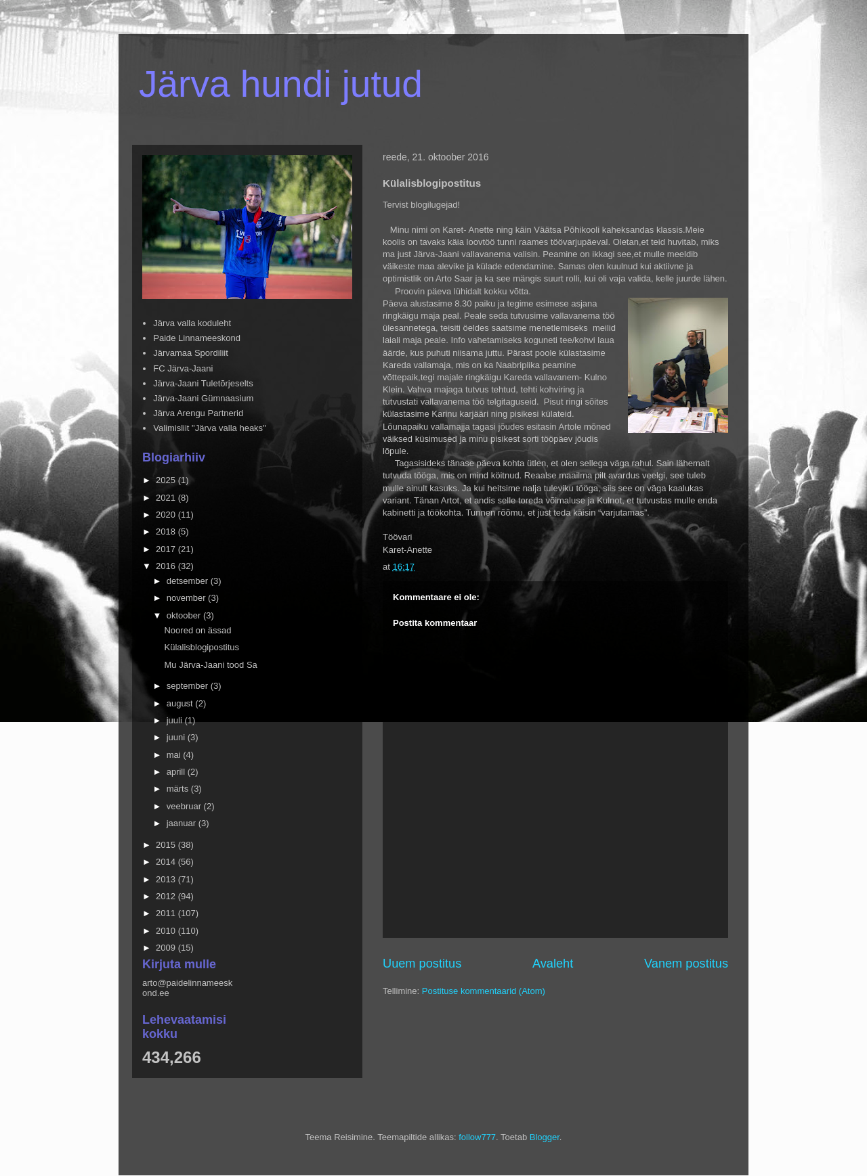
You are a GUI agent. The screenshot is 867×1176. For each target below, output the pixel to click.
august (181, 703)
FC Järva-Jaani (183, 368)
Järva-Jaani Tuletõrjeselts (203, 383)
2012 (167, 896)
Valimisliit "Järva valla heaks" (209, 428)
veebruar (185, 806)
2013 (167, 879)
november (187, 598)
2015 (167, 845)
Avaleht (552, 963)
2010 (167, 931)
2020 (167, 515)
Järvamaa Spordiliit (190, 353)
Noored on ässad (197, 630)
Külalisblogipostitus (201, 647)
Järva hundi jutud (281, 84)
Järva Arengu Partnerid (198, 413)
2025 (167, 480)
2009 (167, 948)
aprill (177, 772)
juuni (177, 737)
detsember (189, 581)
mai (175, 755)
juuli (176, 720)
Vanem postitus (686, 963)
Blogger (544, 1137)
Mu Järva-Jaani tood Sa (210, 665)
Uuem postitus (422, 963)
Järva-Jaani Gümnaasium (203, 398)
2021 (167, 498)
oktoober (185, 615)
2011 (167, 913)
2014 (167, 862)
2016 (167, 566)
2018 (167, 531)
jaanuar (182, 823)
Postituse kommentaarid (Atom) (483, 991)
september (189, 686)
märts (179, 789)
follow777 (477, 1137)
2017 (167, 549)
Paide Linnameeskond (196, 338)
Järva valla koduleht (192, 323)
